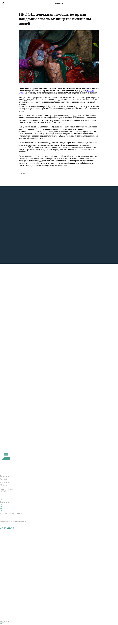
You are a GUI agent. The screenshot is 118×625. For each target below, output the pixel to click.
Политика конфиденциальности (13, 521)
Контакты (5, 502)
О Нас (3, 479)
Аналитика (5, 482)
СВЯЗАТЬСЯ (7, 528)
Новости (4, 621)
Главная (4, 476)
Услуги (3, 485)
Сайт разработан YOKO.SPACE (13, 513)
